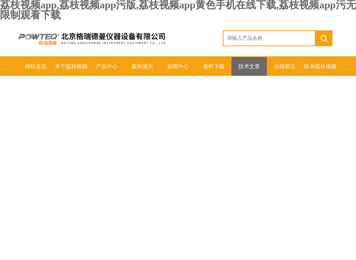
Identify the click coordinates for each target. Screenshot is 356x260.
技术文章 (249, 66)
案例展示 (142, 66)
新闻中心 (178, 66)
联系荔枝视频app (320, 70)
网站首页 (36, 66)
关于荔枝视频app (71, 70)
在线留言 (285, 66)
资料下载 (214, 66)
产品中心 (107, 66)
